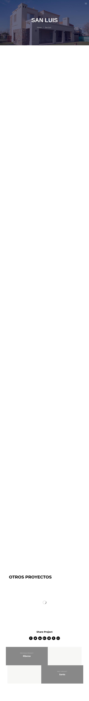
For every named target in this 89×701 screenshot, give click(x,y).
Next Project (64, 653)
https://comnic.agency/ (57, 689)
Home (39, 27)
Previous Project (25, 653)
